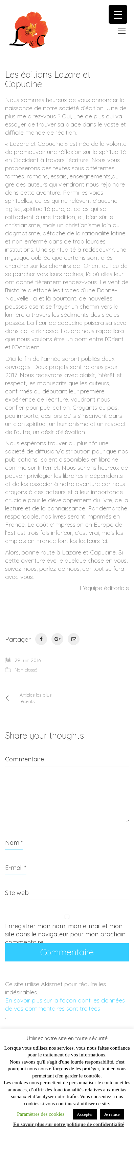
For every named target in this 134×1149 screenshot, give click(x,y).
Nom (14, 842)
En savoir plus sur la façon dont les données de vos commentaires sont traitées (65, 1004)
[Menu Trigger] (118, 14)
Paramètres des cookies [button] (40, 1114)
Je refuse (112, 1114)
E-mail (15, 868)
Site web (17, 893)
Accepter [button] (85, 1114)
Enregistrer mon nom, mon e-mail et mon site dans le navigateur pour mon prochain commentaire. (65, 934)
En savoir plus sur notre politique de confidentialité (68, 1124)
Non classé (26, 670)
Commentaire (24, 759)
